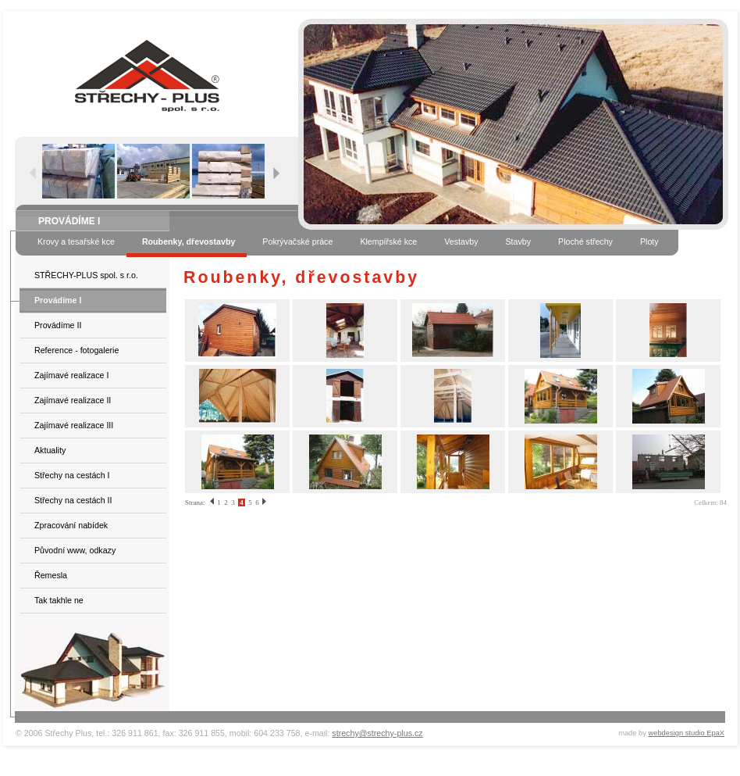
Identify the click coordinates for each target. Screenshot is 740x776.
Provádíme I (57, 300)
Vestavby (461, 241)
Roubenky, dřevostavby (188, 241)
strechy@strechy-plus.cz (377, 733)
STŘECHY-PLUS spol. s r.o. (86, 275)
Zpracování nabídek (71, 525)
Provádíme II (57, 325)
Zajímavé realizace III (73, 425)
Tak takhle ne (59, 600)
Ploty (649, 241)
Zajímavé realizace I (71, 375)
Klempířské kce (388, 241)
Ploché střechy (585, 241)
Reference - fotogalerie (76, 350)
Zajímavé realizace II (72, 400)
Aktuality (50, 450)
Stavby (518, 241)
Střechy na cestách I (72, 475)
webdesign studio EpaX (687, 733)
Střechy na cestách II (73, 500)
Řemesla (50, 575)
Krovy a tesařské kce (76, 241)
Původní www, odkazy (75, 550)
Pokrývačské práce (297, 241)
